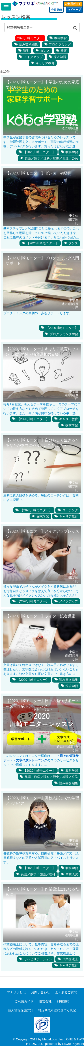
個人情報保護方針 (20, 1010)
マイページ (74, 9)
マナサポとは (16, 992)
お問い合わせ (40, 992)
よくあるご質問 (66, 992)
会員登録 (56, 9)
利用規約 (63, 1001)
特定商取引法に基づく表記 (57, 1010)
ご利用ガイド (73, 3)
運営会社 (45, 1001)
